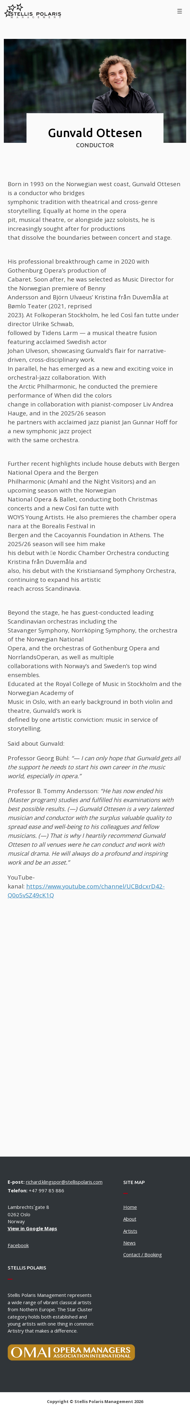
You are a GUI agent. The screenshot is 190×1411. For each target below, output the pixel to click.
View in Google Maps (32, 1228)
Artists (130, 1231)
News (129, 1242)
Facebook (18, 1245)
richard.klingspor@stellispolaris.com (64, 1182)
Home (130, 1207)
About (129, 1219)
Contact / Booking (142, 1254)
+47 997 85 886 (46, 1190)
